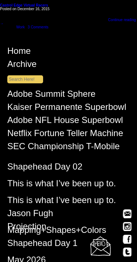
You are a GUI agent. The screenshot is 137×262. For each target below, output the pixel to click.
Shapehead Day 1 (42, 244)
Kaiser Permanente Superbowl (66, 108)
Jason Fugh (30, 214)
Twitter (127, 252)
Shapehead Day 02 (45, 168)
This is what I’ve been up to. (61, 185)
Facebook (127, 239)
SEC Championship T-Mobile (63, 147)
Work (20, 27)
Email (127, 213)
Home (72, 52)
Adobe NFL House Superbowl (65, 121)
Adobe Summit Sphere (51, 95)
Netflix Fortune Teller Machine (65, 134)
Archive (72, 65)
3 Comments (38, 27)
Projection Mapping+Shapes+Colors (56, 229)
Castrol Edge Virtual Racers (24, 5)
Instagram (127, 226)
